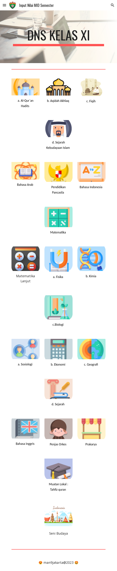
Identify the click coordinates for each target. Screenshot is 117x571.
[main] (58, 37)
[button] (4, 5)
